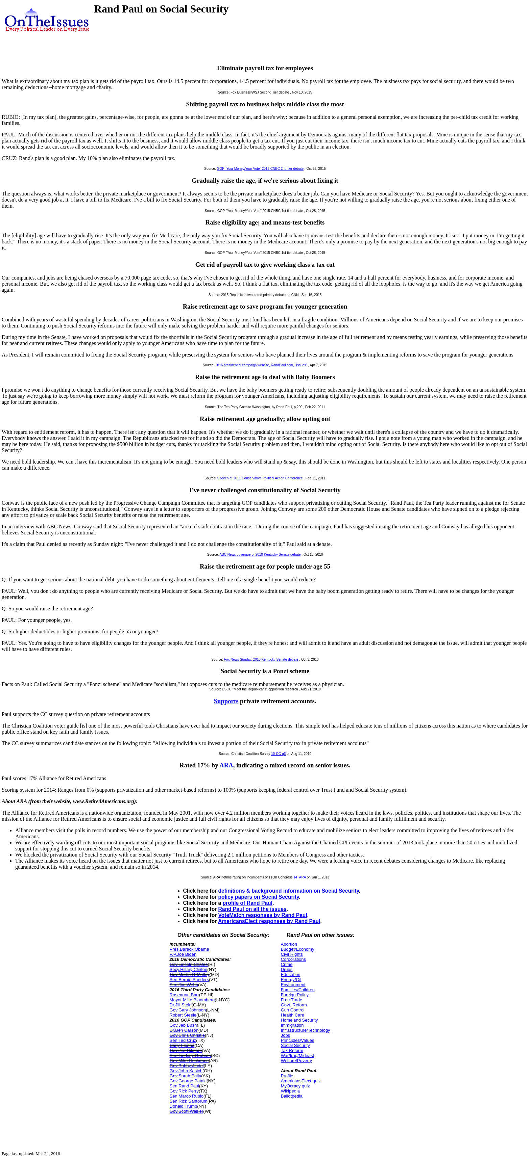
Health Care (292, 1015)
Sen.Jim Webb (184, 984)
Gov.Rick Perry (184, 1091)
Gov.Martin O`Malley (190, 974)
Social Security (295, 1045)
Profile (287, 1075)
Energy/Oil (291, 979)
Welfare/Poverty (296, 1060)
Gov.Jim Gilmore (186, 1050)
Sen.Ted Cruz (183, 1040)
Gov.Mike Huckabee (189, 1060)
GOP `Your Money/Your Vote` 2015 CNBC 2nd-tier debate (260, 168)
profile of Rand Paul (247, 903)
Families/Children (298, 989)
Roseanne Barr (184, 994)
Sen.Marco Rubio (186, 1096)
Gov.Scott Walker (186, 1111)
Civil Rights (292, 954)
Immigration (292, 1025)
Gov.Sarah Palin (185, 1075)
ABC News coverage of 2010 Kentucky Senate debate (259, 554)
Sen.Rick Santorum (189, 1101)
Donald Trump (183, 1106)
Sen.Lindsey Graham (190, 1055)
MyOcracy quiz (295, 1085)
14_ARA (299, 877)
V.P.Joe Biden (183, 954)
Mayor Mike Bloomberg (192, 999)
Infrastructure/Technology (305, 1030)
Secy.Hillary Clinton (189, 969)
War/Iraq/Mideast (297, 1055)
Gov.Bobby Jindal (187, 1065)
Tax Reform (292, 1050)
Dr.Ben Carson (184, 1030)
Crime (287, 964)
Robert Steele (183, 1015)
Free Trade (292, 999)
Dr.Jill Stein (181, 1004)
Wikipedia (290, 1091)
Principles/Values (297, 1040)
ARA (226, 765)
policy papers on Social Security (258, 897)
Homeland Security (299, 1020)
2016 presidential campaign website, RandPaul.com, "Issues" (261, 365)
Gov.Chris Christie (187, 1035)
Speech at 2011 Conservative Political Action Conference (260, 478)
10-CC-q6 (278, 754)
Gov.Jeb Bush (183, 1025)
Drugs (287, 969)
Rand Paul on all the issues (252, 909)
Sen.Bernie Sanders (189, 979)
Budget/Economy (297, 949)
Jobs (285, 1035)
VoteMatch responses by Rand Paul (262, 915)
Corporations (293, 959)
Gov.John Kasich (186, 1070)
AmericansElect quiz (301, 1080)
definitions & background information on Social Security (288, 891)
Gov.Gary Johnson (188, 1009)
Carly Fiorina (182, 1045)
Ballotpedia (292, 1096)
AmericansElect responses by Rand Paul (269, 921)
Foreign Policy (295, 994)
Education (290, 974)
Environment (293, 984)
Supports (226, 701)
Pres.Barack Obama (189, 949)
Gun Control (293, 1009)
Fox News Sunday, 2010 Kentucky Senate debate (261, 659)
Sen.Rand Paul (184, 1085)
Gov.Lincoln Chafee (189, 964)
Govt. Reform (294, 1004)
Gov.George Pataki (188, 1080)
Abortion (289, 944)
